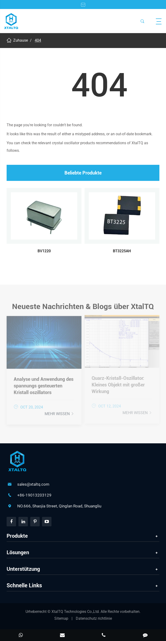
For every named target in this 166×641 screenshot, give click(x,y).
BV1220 (44, 251)
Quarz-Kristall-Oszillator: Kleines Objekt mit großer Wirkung (118, 383)
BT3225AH (122, 251)
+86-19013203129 (34, 495)
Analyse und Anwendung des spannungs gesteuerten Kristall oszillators (43, 384)
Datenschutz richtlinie (94, 618)
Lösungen (18, 552)
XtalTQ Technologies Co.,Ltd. (76, 611)
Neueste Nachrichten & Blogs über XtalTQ (83, 307)
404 (38, 40)
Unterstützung (23, 569)
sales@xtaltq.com (33, 484)
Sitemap (61, 618)
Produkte (17, 536)
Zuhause (20, 40)
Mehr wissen (59, 412)
